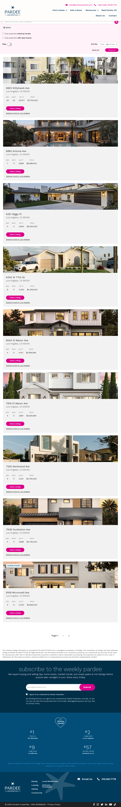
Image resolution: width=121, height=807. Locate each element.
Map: (4, 44)
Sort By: (94, 44)
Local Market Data (50, 781)
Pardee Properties (12, 11)
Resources (91, 10)
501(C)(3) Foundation (47, 786)
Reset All (95, 50)
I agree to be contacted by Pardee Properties (47, 694)
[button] (66, 10)
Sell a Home (76, 10)
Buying (33, 781)
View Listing (15, 108)
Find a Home (58, 10)
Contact (113, 15)
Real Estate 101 (109, 10)
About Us (100, 15)
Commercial (33, 793)
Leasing (33, 785)
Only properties (16, 34)
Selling (33, 789)
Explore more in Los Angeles (18, 113)
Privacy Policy (53, 804)
